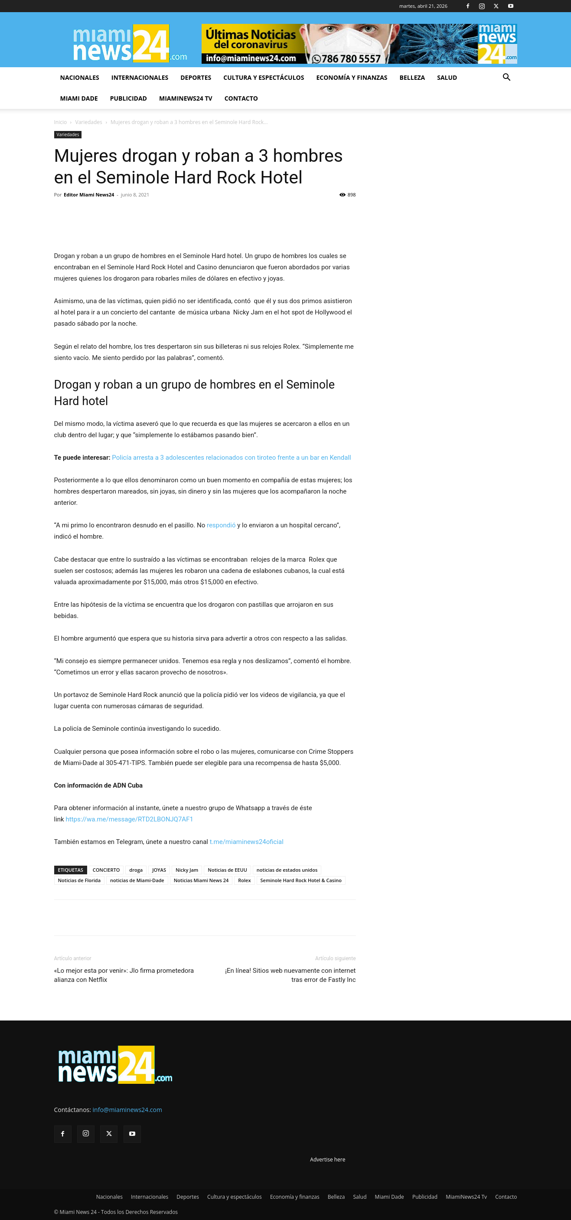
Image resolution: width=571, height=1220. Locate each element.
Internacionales (139, 77)
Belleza (412, 77)
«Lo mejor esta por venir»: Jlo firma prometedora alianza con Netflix (124, 975)
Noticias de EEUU (227, 870)
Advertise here (327, 1159)
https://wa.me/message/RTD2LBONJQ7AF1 (129, 819)
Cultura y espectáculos (263, 77)
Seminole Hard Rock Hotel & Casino (301, 880)
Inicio (60, 122)
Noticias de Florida (79, 880)
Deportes (195, 77)
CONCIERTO (106, 870)
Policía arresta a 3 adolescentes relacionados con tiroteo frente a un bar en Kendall (231, 457)
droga (136, 870)
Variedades (88, 122)
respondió (221, 525)
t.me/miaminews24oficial (247, 842)
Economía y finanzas (351, 77)
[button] (506, 78)
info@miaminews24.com (127, 1110)
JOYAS (159, 870)
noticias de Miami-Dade (137, 880)
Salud (447, 77)
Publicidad (128, 98)
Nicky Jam (187, 870)
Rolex (244, 880)
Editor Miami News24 (89, 194)
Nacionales (79, 77)
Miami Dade (79, 98)
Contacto (241, 98)
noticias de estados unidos (287, 870)
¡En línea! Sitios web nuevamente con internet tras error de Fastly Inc (290, 975)
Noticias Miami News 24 (201, 880)
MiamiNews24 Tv (185, 98)
